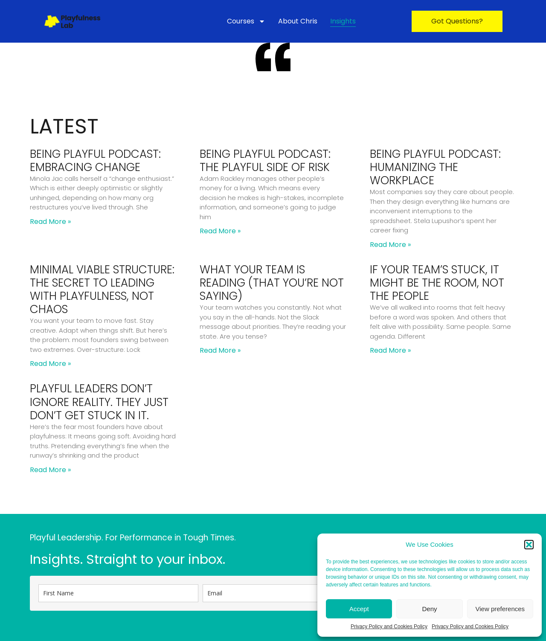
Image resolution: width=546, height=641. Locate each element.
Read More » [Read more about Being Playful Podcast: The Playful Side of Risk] (220, 231)
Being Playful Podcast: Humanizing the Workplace (435, 167)
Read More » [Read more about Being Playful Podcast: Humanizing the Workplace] (390, 244)
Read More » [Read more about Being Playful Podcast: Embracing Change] (50, 221)
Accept (359, 608)
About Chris (297, 21)
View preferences (500, 608)
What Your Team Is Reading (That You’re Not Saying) (272, 283)
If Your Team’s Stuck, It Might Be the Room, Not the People (437, 283)
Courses (246, 21)
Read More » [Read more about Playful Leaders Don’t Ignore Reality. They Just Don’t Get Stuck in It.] (50, 470)
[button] (529, 544)
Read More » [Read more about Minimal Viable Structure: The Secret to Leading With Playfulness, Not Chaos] (50, 363)
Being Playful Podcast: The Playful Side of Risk (265, 160)
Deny (429, 608)
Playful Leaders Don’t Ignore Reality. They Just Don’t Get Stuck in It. (99, 402)
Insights (343, 21)
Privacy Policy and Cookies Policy (389, 626)
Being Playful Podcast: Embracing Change (95, 160)
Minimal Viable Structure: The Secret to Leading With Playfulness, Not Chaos (102, 289)
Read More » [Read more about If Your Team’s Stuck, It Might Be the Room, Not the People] (390, 350)
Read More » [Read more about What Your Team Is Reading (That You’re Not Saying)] (220, 350)
